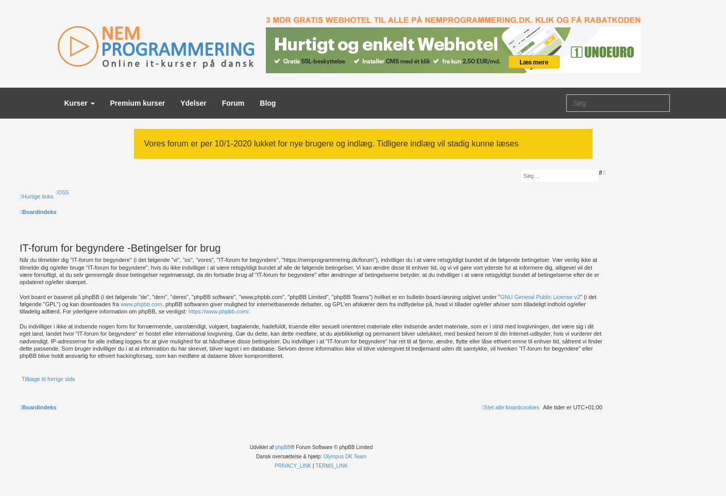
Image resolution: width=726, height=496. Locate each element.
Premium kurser (137, 103)
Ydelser (193, 103)
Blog (268, 103)
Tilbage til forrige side (48, 379)
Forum (233, 103)
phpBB (283, 447)
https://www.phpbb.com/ (219, 311)
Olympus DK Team (345, 456)
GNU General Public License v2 (540, 297)
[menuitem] (62, 192)
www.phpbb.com (141, 304)
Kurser (79, 103)
